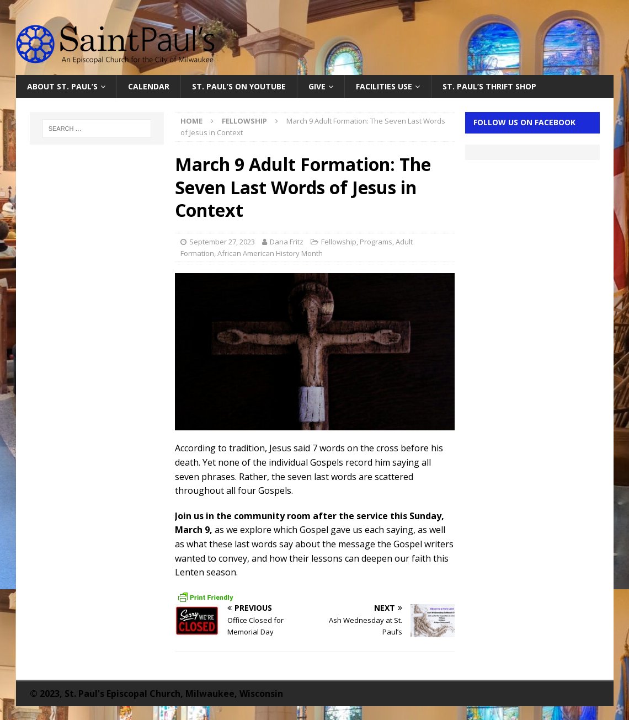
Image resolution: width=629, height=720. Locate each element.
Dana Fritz (286, 242)
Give (317, 86)
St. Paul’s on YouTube (239, 86)
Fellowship (338, 242)
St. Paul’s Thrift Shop (489, 86)
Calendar (148, 86)
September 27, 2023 (222, 242)
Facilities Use (384, 86)
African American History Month (270, 253)
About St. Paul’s (62, 86)
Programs (376, 242)
